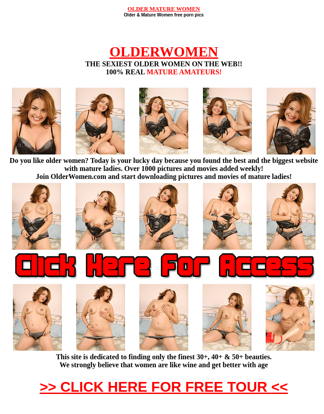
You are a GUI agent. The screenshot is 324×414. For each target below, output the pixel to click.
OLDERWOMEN (163, 52)
